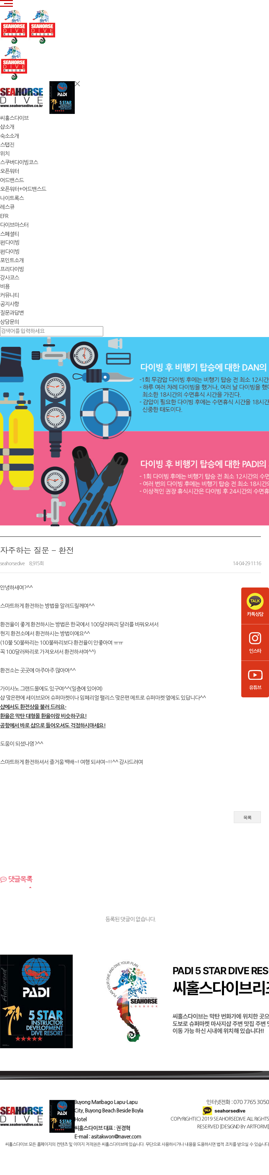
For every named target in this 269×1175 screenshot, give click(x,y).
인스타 (255, 641)
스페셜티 (9, 234)
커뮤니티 (9, 295)
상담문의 (9, 322)
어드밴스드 (12, 180)
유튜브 (255, 678)
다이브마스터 (14, 224)
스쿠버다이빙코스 (19, 162)
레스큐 (7, 207)
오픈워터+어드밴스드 (23, 189)
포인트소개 (12, 260)
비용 (4, 286)
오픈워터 (9, 171)
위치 (4, 153)
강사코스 (9, 277)
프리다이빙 (12, 269)
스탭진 (7, 144)
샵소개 (7, 126)
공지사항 (9, 304)
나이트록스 (12, 198)
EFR (4, 216)
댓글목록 (16, 879)
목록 (247, 817)
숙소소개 (9, 136)
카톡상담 (255, 605)
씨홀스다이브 (14, 118)
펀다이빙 (9, 242)
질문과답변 (12, 312)
